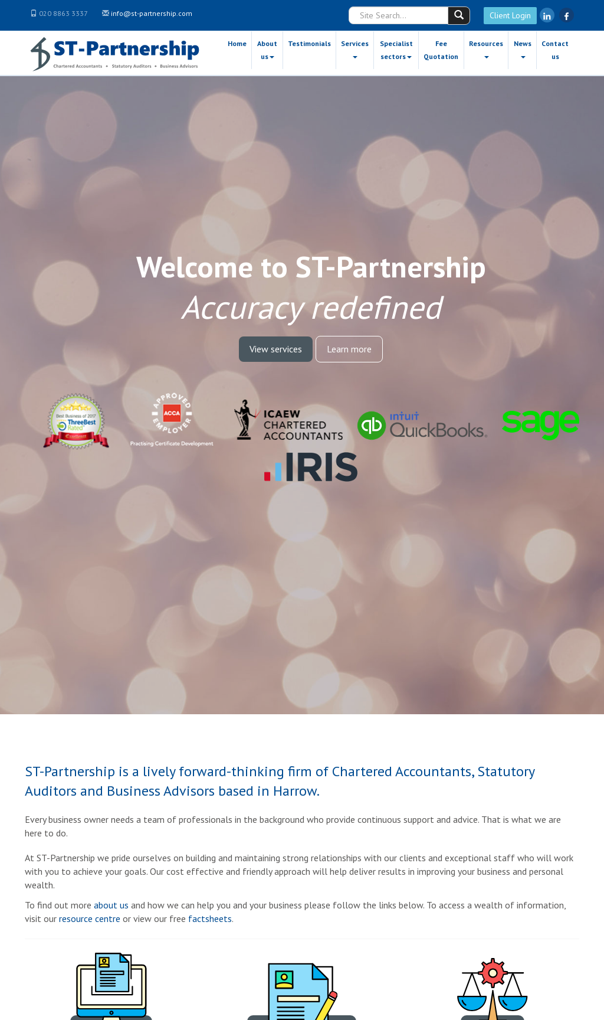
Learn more (349, 349)
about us (111, 905)
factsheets (210, 918)
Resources (486, 48)
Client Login (510, 15)
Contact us (555, 50)
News (522, 48)
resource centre (89, 918)
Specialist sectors (396, 50)
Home (237, 43)
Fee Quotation (441, 50)
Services (355, 48)
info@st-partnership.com (151, 13)
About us (267, 50)
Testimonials (309, 43)
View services (276, 349)
